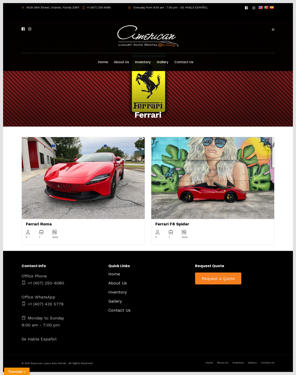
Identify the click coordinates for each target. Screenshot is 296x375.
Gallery (162, 62)
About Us (121, 62)
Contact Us (183, 62)
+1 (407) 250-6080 (96, 7)
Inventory (143, 62)
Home (103, 62)
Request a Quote (218, 278)
